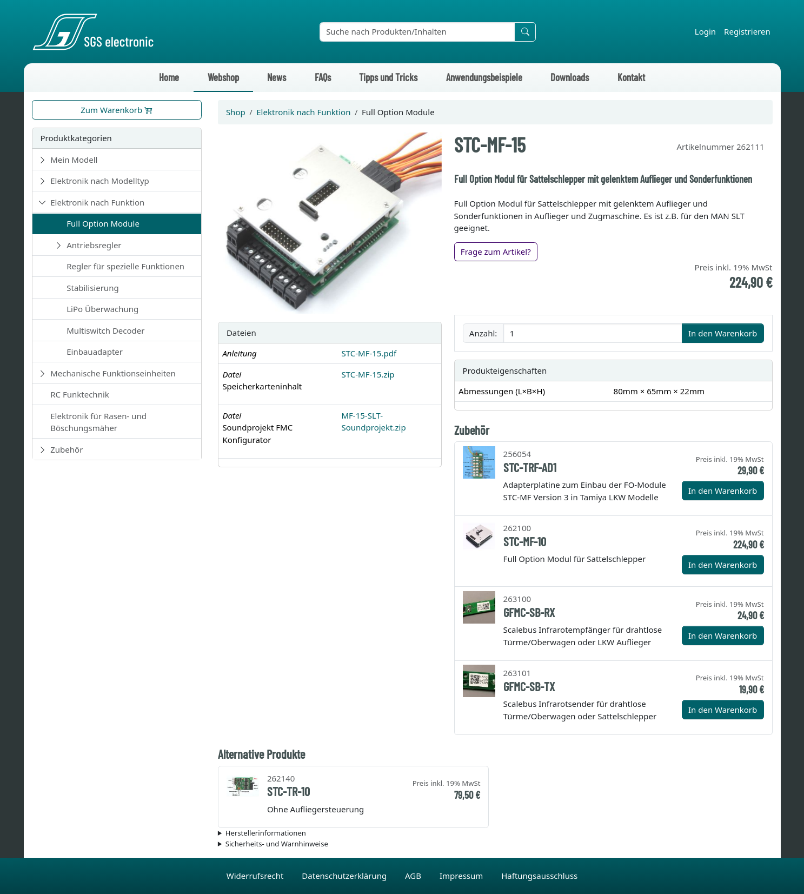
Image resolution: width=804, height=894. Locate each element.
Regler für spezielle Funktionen (125, 266)
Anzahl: (483, 333)
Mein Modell (73, 159)
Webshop (223, 77)
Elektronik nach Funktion (97, 202)
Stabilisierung (92, 287)
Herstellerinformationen (265, 833)
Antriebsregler (94, 245)
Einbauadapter (95, 351)
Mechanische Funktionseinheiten (113, 373)
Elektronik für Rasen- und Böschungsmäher (98, 422)
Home (169, 77)
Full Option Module (103, 223)
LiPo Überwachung (102, 308)
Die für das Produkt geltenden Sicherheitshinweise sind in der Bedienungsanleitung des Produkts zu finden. (495, 844)
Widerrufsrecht (256, 875)
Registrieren (747, 31)
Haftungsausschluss (539, 875)
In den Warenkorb (722, 333)
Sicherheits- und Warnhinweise (276, 844)
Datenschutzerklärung (345, 875)
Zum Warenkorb (116, 109)
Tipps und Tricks (388, 77)
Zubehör (66, 449)
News (276, 77)
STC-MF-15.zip (367, 374)
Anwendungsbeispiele (484, 77)
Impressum (462, 875)
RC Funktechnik (79, 394)
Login (705, 31)
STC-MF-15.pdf (368, 353)
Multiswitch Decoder (105, 330)
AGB (414, 875)
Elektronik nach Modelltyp (99, 180)
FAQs (323, 77)
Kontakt (631, 77)
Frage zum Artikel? (496, 251)
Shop (235, 112)
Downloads (569, 77)
